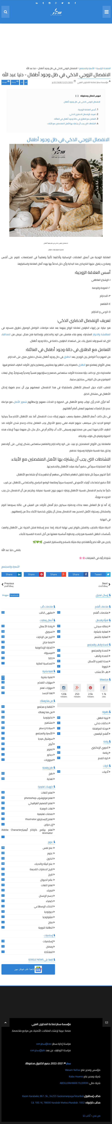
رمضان (49, 947)
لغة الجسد (47, 694)
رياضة (105, 753)
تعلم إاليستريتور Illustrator (39, 820)
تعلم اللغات (47, 793)
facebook (14, 595)
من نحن (96, 1115)
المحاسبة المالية (44, 664)
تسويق (49, 632)
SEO (50, 659)
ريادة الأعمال (46, 627)
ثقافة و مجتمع (45, 707)
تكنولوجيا (48, 718)
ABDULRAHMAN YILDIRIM (73, 1083)
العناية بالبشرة (101, 632)
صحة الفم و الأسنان (98, 662)
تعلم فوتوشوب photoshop (38, 798)
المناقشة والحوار (102, 334)
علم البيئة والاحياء (44, 864)
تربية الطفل (102, 718)
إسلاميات (48, 942)
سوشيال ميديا (45, 739)
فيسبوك (48, 653)
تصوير (50, 750)
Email (5, 82)
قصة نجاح (48, 643)
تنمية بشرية (47, 678)
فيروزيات (48, 760)
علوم (50, 854)
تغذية (50, 779)
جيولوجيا (48, 912)
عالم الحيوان (46, 880)
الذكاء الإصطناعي (43, 907)
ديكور (50, 755)
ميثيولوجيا (48, 917)
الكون (50, 859)
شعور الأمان (20, 401)
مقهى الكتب (46, 613)
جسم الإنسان (46, 896)
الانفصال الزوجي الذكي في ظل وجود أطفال (82, 102)
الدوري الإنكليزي (99, 748)
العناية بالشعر (101, 637)
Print (15, 82)
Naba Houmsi (75, 1076)
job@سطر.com (37, 1050)
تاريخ (50, 875)
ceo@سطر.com (43, 1043)
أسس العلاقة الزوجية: (87, 110)
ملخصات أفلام (100, 613)
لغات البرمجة (46, 809)
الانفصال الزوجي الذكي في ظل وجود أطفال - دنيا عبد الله (56, 74)
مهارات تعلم (46, 688)
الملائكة (48, 952)
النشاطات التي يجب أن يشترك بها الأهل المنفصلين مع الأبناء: (71, 123)
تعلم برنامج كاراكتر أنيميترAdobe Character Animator (27, 831)
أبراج (50, 744)
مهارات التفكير (45, 683)
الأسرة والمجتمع (10, 566)
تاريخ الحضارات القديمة (41, 870)
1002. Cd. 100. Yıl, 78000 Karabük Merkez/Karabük (57, 1102)
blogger (5, 595)
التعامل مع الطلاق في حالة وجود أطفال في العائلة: (75, 119)
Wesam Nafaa (72, 1070)
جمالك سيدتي (101, 627)
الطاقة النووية (45, 928)
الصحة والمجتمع (100, 651)
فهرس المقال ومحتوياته (88, 96)
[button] (28, 969)
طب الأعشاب (101, 672)
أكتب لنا (86, 1115)
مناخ (50, 923)
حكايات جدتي (101, 724)
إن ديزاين (48, 825)
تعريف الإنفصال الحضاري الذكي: (82, 114)
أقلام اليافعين (101, 734)
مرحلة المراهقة (100, 729)
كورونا (105, 667)
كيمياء (49, 901)
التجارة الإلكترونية (44, 648)
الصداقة (6, 334)
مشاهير (49, 723)
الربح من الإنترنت (44, 637)
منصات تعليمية (45, 814)
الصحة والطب (101, 656)
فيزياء (50, 891)
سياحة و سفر (46, 729)
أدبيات (105, 772)
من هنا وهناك (45, 713)
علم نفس (48, 848)
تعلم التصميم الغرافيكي (40, 804)
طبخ (51, 774)
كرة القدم (103, 759)
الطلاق (67, 356)
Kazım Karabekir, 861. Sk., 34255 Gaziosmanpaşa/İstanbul (51, 1096)
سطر (68, 1063)
